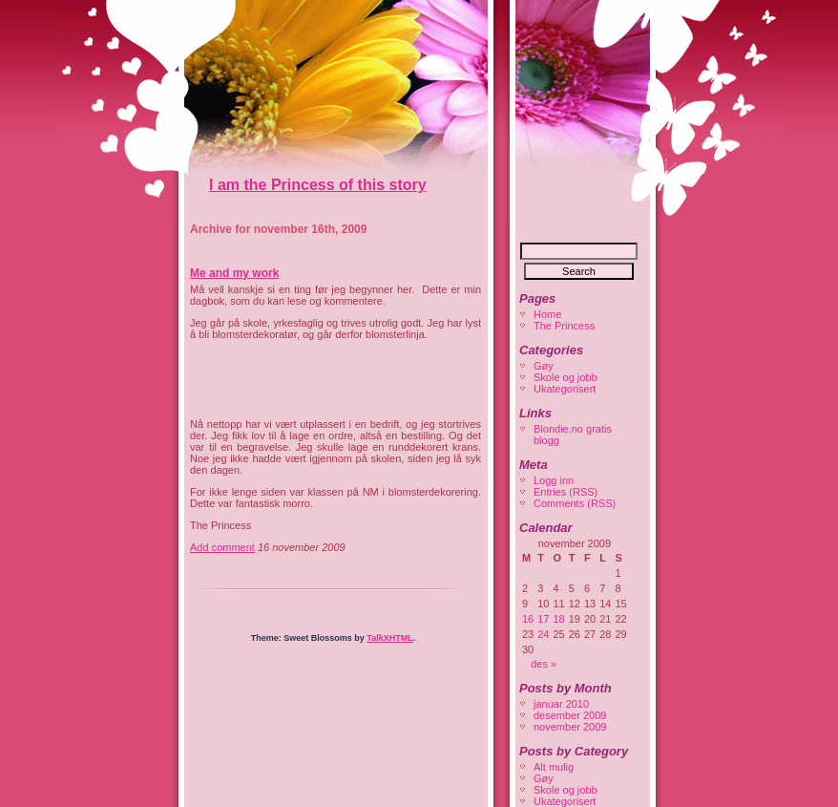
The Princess (564, 325)
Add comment (222, 547)
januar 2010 (561, 704)
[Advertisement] (413, 379)
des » (543, 663)
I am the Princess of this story (318, 185)
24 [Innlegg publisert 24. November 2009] (543, 634)
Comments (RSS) (575, 503)
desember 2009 (570, 715)
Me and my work (234, 273)
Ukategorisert (565, 388)
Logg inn (554, 480)
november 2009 (570, 727)
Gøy (544, 366)
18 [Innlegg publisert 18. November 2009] (559, 619)
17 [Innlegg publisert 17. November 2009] (543, 619)
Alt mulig (554, 767)
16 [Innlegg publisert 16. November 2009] (528, 619)
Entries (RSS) (565, 492)
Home (547, 314)
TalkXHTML (389, 638)
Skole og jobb (565, 377)
